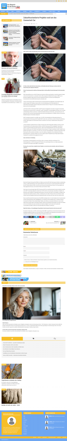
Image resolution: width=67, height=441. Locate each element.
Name (24, 246)
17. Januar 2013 (5, 97)
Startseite (3, 11)
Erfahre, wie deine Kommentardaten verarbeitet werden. (53, 268)
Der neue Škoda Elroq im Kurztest (9, 351)
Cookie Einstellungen (52, 437)
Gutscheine (25, 429)
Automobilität (37, 11)
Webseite (25, 255)
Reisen (30, 11)
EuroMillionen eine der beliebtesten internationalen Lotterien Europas (15, 353)
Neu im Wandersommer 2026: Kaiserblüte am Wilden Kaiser (13, 346)
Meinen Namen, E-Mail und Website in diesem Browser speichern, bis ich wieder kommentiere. (41, 259)
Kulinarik (24, 11)
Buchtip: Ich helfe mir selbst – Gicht (11, 405)
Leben (12, 11)
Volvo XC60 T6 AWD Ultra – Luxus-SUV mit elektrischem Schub (14, 342)
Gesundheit (18, 11)
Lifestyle (33, 23)
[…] (12, 74)
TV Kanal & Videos (52, 11)
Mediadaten (64, 437)
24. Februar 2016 (27, 23)
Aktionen (44, 11)
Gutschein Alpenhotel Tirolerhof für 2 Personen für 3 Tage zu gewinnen (14, 43)
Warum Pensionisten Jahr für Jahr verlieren (10, 344)
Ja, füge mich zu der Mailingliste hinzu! (31, 261)
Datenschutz (45, 437)
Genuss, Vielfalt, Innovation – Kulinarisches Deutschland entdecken (14, 355)
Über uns (34, 437)
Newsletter (25, 433)
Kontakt (39, 437)
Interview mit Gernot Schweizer (9, 68)
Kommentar (25, 237)
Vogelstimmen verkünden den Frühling (11, 380)
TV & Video (25, 431)
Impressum (59, 437)
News (7, 11)
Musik (59, 11)
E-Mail (24, 250)
